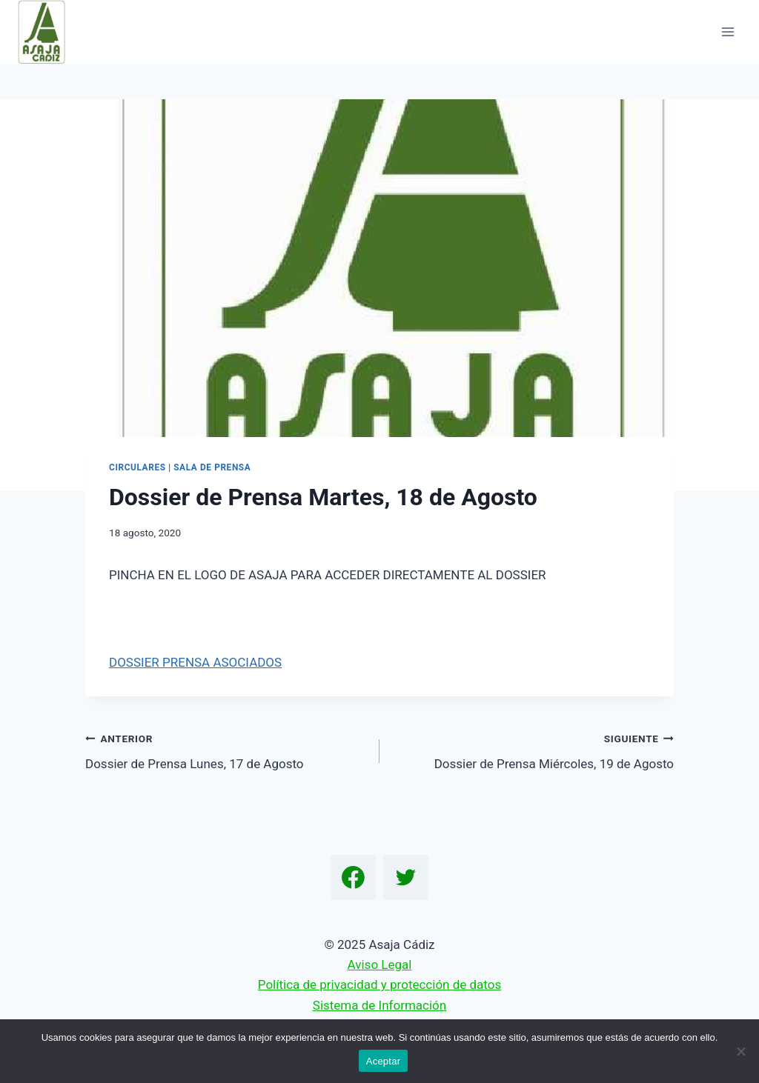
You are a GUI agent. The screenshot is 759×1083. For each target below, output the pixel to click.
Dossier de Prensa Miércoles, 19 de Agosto (533, 750)
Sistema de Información (379, 1005)
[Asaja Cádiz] (48, 32)
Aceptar (383, 1061)
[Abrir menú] (727, 31)
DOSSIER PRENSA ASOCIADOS (195, 662)
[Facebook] (354, 878)
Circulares (137, 467)
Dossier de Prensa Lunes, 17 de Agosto (226, 750)
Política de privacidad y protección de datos (379, 984)
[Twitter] (406, 878)
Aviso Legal (380, 964)
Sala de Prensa (212, 467)
